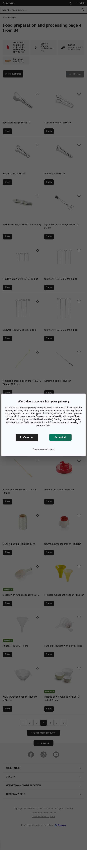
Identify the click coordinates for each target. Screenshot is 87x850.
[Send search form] (83, 10)
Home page (10, 17)
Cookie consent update (43, 816)
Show (7, 131)
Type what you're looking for (14, 10)
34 (64, 722)
